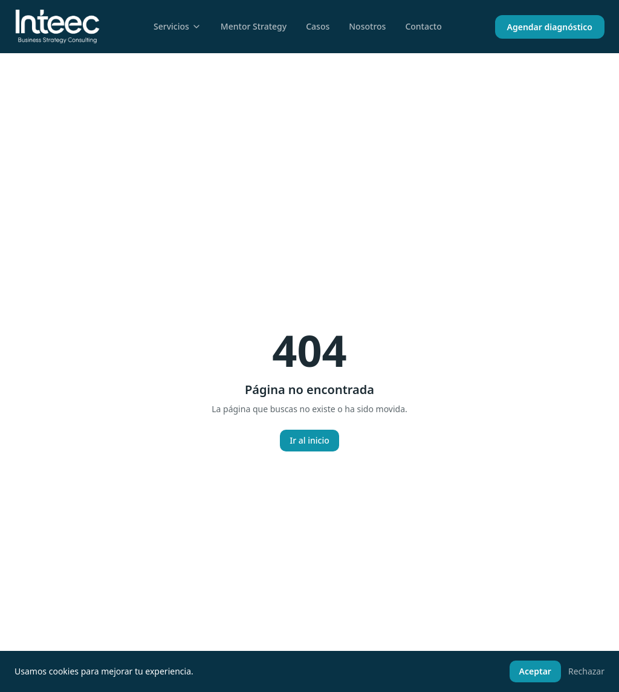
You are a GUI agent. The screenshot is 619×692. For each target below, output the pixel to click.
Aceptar (535, 671)
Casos (317, 26)
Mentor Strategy (254, 26)
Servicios (177, 26)
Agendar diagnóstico (549, 27)
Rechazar (586, 671)
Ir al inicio (309, 440)
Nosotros (367, 26)
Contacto (423, 26)
